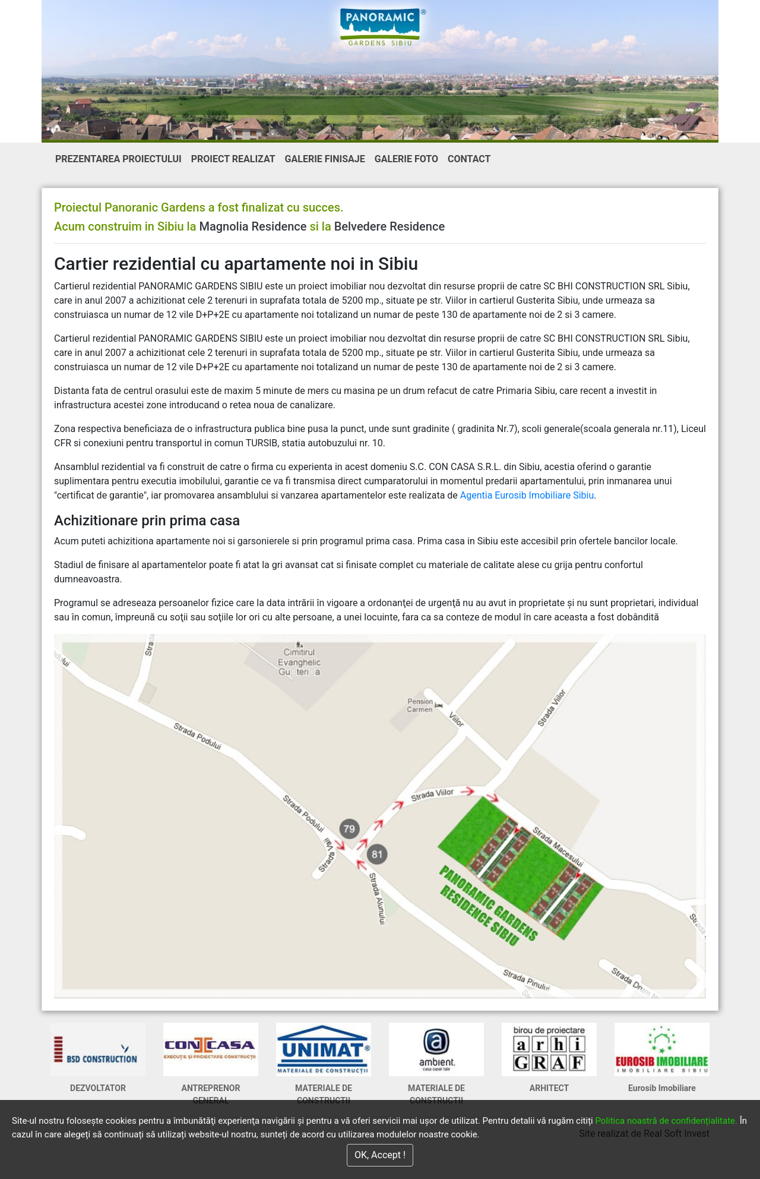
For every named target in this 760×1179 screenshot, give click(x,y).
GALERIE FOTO (406, 159)
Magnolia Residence (252, 226)
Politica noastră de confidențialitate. (666, 1120)
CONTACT (469, 159)
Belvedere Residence (389, 226)
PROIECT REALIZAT (233, 159)
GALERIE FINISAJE (325, 159)
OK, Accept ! (380, 1155)
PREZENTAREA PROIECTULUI (120, 158)
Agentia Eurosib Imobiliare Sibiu (527, 495)
